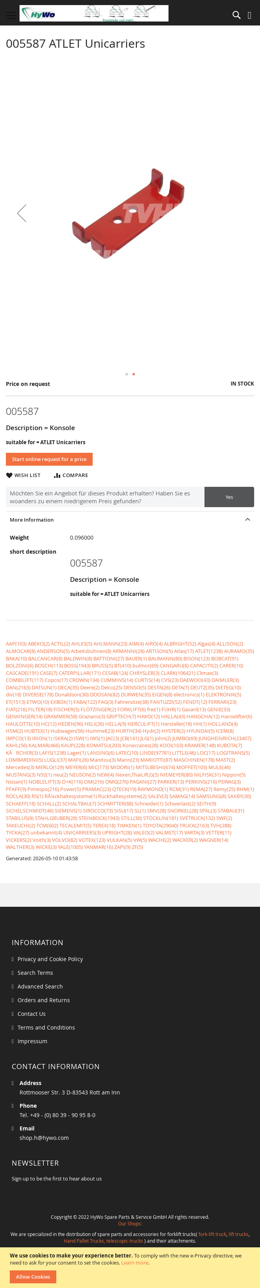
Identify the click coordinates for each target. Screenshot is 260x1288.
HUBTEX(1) (36, 730)
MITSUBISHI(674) (155, 767)
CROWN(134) (84, 679)
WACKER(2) (185, 839)
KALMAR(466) (44, 745)
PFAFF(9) (16, 789)
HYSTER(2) (173, 730)
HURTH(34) (129, 730)
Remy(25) (224, 789)
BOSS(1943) (77, 665)
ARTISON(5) (159, 651)
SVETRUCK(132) (197, 818)
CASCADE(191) (22, 672)
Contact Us (32, 1013)
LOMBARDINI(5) (24, 759)
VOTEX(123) (92, 839)
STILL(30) (131, 818)
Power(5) (70, 789)
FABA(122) (85, 701)
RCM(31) (179, 789)
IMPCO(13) (18, 738)
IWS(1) (97, 738)
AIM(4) (136, 643)
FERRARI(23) (222, 701)
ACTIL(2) (60, 643)
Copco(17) (56, 679)
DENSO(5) (135, 687)
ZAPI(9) (122, 846)
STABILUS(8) (20, 818)
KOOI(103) (171, 745)
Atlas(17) (184, 651)
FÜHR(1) (171, 709)
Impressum (32, 1041)
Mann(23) (128, 759)
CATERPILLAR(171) (80, 672)
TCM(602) (47, 825)
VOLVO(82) (64, 839)
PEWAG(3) (229, 781)
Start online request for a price (49, 459)
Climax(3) (207, 672)
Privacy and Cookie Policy (50, 959)
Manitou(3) (103, 759)
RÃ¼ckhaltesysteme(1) (71, 796)
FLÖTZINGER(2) (98, 709)
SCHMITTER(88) (115, 803)
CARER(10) (231, 665)
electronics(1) (189, 694)
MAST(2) (225, 759)
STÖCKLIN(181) (160, 818)
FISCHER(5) (66, 709)
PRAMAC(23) (96, 789)
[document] (131, 1267)
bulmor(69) (145, 665)
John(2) (163, 738)
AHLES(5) (81, 643)
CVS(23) (170, 679)
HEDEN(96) (70, 723)
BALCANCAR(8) (45, 658)
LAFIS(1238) (52, 752)
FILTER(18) (40, 709)
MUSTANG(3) (21, 774)
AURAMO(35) (239, 651)
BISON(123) (196, 658)
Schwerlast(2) (180, 803)
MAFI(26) (78, 759)
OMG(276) (117, 781)
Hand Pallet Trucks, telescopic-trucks (103, 1241)
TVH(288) (220, 825)
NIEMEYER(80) (176, 774)
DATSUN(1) (44, 687)
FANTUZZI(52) (166, 701)
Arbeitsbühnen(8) (91, 651)
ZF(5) (137, 846)
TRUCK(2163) (194, 825)
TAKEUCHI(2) (20, 825)
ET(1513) (15, 701)
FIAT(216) (16, 709)
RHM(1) (245, 789)
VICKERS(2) (18, 839)
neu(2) (60, 774)
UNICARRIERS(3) (82, 832)
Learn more (134, 1262)
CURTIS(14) (147, 679)
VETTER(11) (218, 832)
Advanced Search (40, 986)
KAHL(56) (16, 745)
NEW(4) (105, 774)
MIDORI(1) (122, 767)
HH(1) (200, 723)
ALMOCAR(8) (21, 651)
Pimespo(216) (43, 789)
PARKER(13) (171, 781)
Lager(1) (76, 752)
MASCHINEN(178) (194, 759)
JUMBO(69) (184, 738)
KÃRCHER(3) (22, 752)
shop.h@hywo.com (44, 1137)
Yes (229, 496)
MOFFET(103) (191, 767)
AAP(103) (16, 643)
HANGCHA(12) (203, 716)
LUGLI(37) (55, 759)
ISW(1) (81, 738)
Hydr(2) (151, 730)
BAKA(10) (16, 658)
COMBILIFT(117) (24, 679)
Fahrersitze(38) (132, 701)
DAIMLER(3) (225, 679)
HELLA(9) (115, 723)
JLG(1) (147, 738)
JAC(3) (112, 738)
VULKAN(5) (119, 839)
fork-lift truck (212, 1234)
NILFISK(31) (207, 774)
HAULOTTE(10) (23, 723)
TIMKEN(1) (129, 825)
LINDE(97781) (155, 752)
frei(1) (153, 709)
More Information (32, 519)
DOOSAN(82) (105, 694)
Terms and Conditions (46, 1027)
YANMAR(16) (98, 846)
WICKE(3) (46, 846)
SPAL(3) (208, 810)
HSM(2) (14, 730)
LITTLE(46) (184, 752)
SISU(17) (123, 810)
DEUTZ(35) (202, 687)
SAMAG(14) (182, 796)
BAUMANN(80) (165, 658)
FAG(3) (105, 701)
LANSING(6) (101, 752)
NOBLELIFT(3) (45, 781)
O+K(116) (72, 781)
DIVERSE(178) (38, 694)
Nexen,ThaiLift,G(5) (137, 774)
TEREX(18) (104, 825)
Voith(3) (41, 839)
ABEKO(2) (39, 643)
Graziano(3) (92, 716)
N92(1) (44, 774)
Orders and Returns (44, 1000)
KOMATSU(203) (103, 745)
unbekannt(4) (46, 832)
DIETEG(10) (228, 687)
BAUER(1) (136, 658)
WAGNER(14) (213, 839)
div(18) (14, 694)
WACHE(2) (159, 839)
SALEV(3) (158, 796)
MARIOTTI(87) (156, 759)
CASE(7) (48, 672)
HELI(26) (94, 723)
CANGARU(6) (174, 665)
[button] (21, 213)
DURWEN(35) (136, 694)
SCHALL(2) (49, 803)
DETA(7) (180, 687)
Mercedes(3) (20, 767)
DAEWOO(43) (195, 679)
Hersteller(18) (176, 723)
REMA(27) (201, 789)
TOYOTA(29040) (160, 825)
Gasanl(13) (194, 709)
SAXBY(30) (239, 796)
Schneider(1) (148, 803)
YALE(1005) (70, 846)
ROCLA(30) (18, 796)
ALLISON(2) (230, 643)
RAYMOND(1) (153, 789)
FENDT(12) (195, 701)
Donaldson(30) (72, 694)
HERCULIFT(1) (143, 723)
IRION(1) (42, 738)
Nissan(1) (16, 781)
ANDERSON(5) (53, 651)
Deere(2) (90, 687)
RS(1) (37, 796)
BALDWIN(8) (78, 658)
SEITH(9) (206, 803)
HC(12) (49, 723)
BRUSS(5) (102, 665)
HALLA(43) (173, 716)
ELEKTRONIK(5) (223, 694)
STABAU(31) (231, 810)
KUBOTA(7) (229, 745)
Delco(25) (111, 687)
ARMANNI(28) (129, 651)
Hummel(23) (100, 730)
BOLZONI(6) (20, 665)
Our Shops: (130, 1223)
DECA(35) (68, 687)
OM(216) (94, 781)
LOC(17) (206, 752)
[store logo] (94, 13)
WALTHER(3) (20, 846)
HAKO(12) (148, 716)
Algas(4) (206, 643)
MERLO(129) (50, 767)
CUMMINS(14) (116, 679)
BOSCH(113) (49, 665)
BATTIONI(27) (108, 658)
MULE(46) (219, 767)
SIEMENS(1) (68, 810)
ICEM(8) (225, 730)
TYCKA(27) (17, 832)
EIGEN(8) (162, 694)
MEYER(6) (76, 767)
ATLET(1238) (209, 651)
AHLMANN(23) (110, 643)
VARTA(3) (194, 832)
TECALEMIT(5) (75, 825)
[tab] (130, 519)
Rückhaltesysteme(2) (122, 796)
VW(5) (140, 839)
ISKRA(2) (63, 738)
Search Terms (35, 972)
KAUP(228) (73, 745)
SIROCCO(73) (98, 810)
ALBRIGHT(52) (180, 643)
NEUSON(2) (82, 774)
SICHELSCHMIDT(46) (30, 810)
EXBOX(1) (61, 701)
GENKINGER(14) (24, 716)
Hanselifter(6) (236, 716)
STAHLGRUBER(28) (56, 818)
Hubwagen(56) (67, 730)
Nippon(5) (234, 774)
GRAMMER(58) (60, 716)
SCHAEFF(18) (21, 803)
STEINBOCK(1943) (99, 818)
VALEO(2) (143, 832)
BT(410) (122, 665)
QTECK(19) (124, 789)
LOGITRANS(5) (233, 752)
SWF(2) (224, 818)
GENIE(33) (218, 709)
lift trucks (239, 1234)
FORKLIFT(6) (131, 709)
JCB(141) (129, 738)
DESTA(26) (158, 687)
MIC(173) (98, 767)
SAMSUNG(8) (211, 796)
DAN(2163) (18, 687)
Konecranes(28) (140, 745)
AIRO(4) (154, 643)
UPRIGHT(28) (117, 832)
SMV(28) (156, 810)
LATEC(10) (127, 752)
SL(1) (140, 810)
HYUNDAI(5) (200, 730)
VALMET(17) (169, 832)
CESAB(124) (115, 672)
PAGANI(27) (143, 781)
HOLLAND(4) (223, 723)
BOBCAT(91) (224, 658)
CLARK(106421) (178, 672)
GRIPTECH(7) (121, 716)
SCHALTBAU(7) (79, 803)
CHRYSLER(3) (144, 672)
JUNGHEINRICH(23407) (225, 738)
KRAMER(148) (200, 745)
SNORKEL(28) (182, 810)
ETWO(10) (38, 701)
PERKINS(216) (201, 781)
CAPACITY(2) (204, 665)
